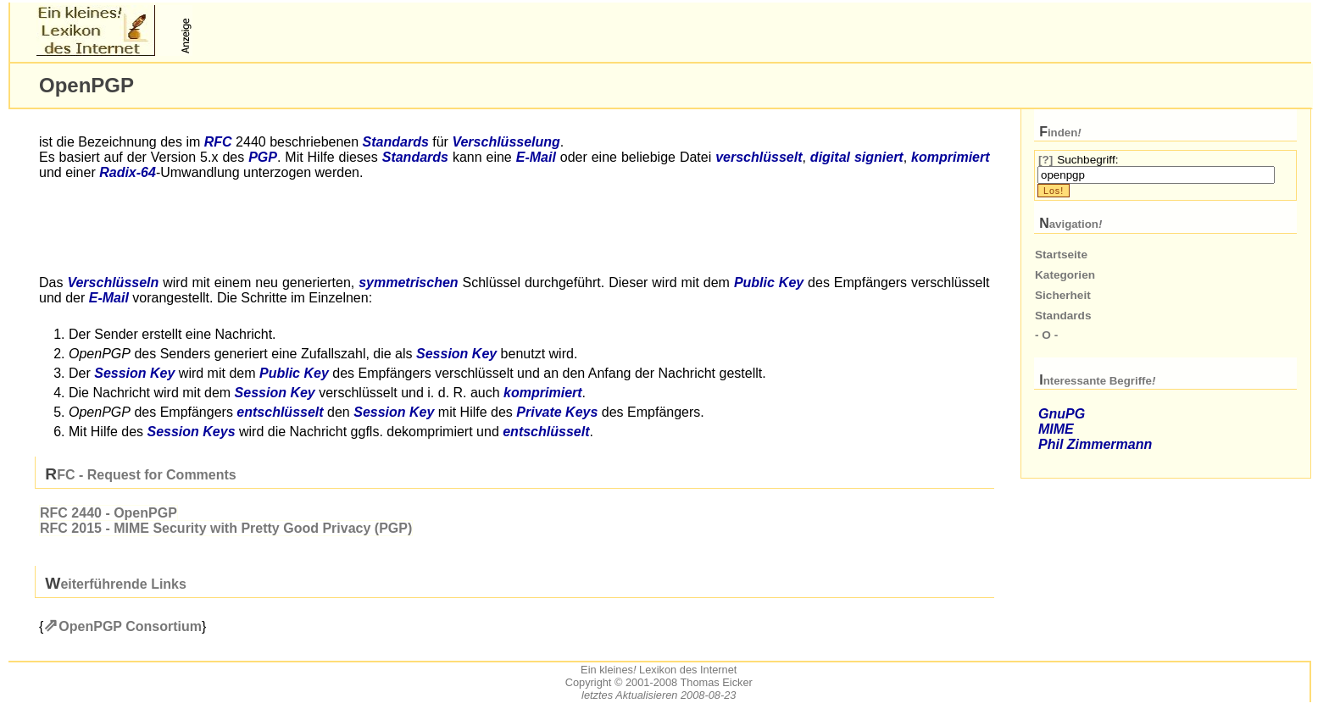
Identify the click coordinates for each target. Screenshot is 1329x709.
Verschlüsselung (505, 142)
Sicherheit (1063, 295)
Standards (396, 142)
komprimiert (950, 157)
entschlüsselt (279, 412)
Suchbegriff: (1087, 159)
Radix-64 (127, 172)
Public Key (769, 282)
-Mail (536, 157)
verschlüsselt (758, 157)
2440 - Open (108, 513)
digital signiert (857, 157)
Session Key (456, 353)
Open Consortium (130, 626)
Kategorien (1065, 275)
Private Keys (557, 412)
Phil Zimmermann (1095, 444)
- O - (1046, 335)
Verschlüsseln (112, 282)
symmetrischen (408, 282)
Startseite (1061, 254)
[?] (1045, 159)
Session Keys (191, 431)
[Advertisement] (395, 30)
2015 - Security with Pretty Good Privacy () (226, 528)
